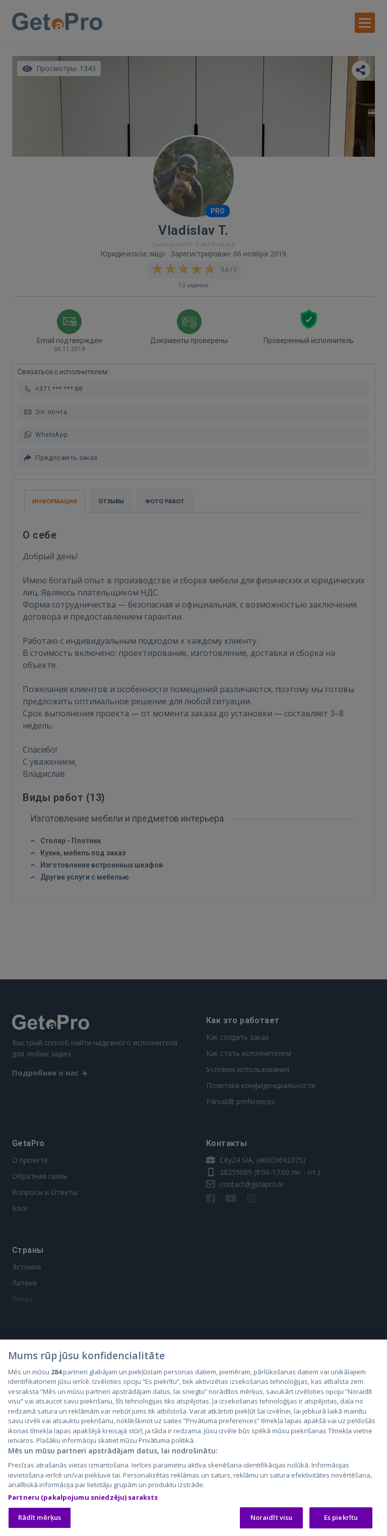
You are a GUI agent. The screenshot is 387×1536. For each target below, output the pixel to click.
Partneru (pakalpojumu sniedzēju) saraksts (83, 1498)
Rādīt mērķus (39, 1518)
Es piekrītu (341, 1518)
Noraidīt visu (271, 1518)
